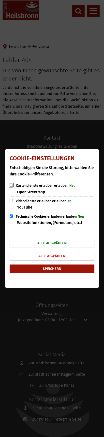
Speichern (52, 268)
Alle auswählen (52, 243)
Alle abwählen (52, 256)
